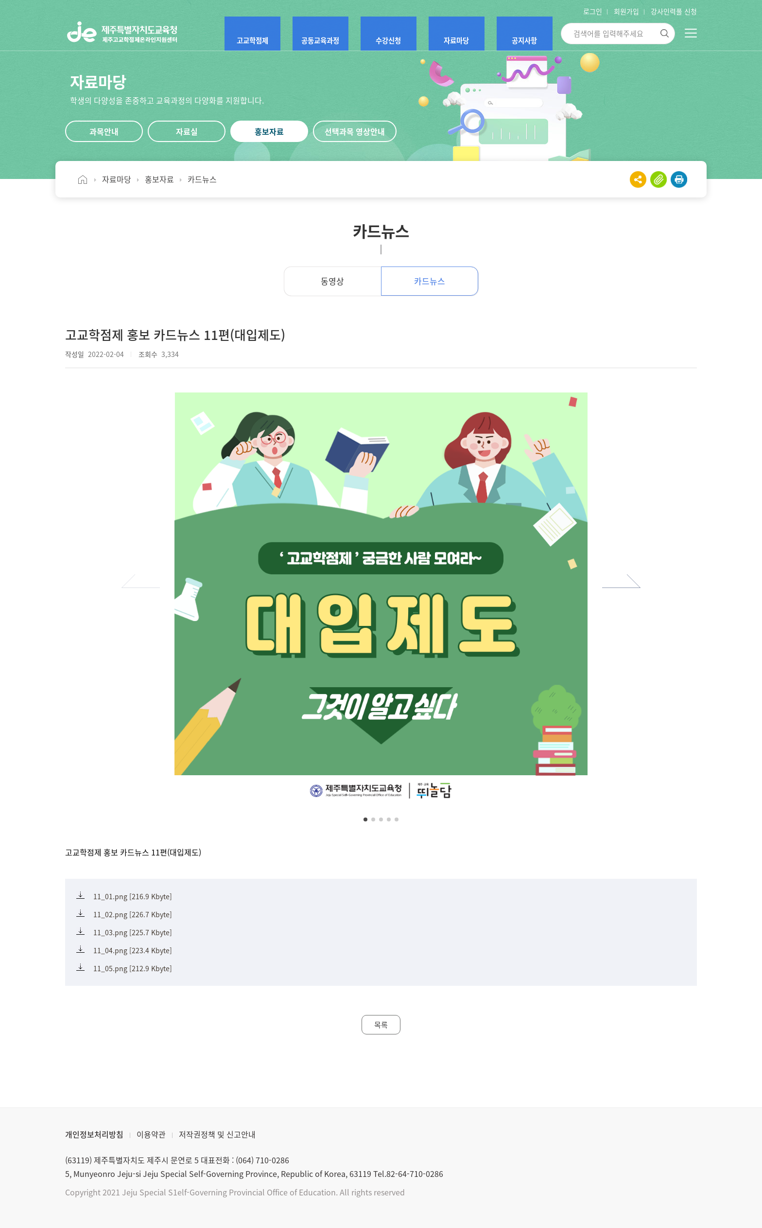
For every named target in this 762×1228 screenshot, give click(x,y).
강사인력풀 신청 (674, 11)
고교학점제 (253, 34)
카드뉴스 (429, 281)
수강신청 (398, 34)
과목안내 (104, 131)
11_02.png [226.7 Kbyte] (132, 914)
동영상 (332, 281)
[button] (140, 587)
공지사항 (526, 34)
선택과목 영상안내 (355, 131)
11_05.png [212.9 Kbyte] (132, 968)
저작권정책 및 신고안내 (217, 1134)
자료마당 (462, 34)
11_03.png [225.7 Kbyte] (132, 932)
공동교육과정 (327, 34)
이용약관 (151, 1134)
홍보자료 (269, 131)
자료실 (187, 131)
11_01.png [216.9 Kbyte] (132, 896)
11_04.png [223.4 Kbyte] (132, 950)
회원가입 (626, 11)
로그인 (592, 11)
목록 (381, 1024)
